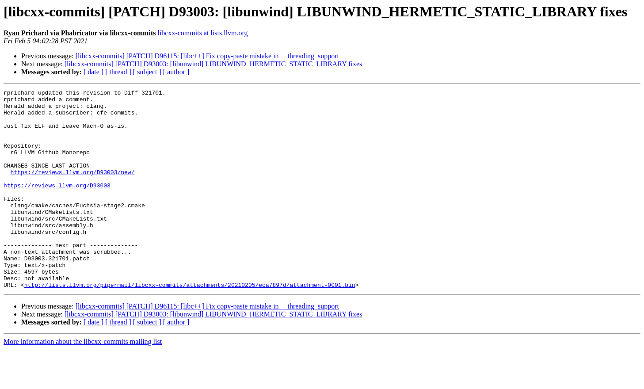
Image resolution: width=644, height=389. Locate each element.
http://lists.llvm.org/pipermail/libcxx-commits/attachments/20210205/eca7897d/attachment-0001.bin (189, 324)
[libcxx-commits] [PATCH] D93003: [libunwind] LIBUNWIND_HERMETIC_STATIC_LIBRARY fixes (213, 64)
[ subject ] (147, 72)
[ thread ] (118, 72)
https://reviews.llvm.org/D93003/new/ (73, 189)
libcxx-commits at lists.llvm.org (202, 33)
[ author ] (176, 72)
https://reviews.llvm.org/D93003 (57, 205)
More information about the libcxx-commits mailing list (83, 381)
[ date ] (93, 72)
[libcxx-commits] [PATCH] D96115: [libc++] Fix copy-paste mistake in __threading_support (207, 56)
